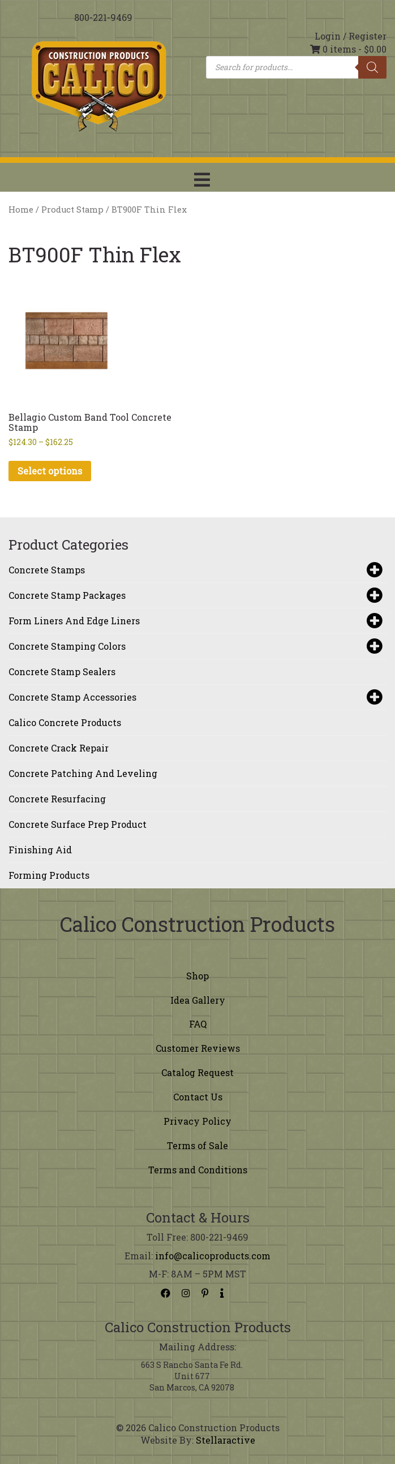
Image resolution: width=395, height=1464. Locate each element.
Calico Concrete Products (64, 722)
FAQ (198, 1024)
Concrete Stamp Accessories (194, 697)
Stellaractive (225, 1440)
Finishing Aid (40, 850)
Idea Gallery (197, 1000)
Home (20, 209)
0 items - (348, 49)
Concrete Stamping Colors (194, 646)
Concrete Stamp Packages (194, 595)
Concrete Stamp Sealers (61, 671)
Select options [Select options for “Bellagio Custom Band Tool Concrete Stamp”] (50, 471)
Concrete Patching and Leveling (82, 773)
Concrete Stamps (194, 570)
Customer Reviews (198, 1048)
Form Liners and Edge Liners (194, 621)
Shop (197, 976)
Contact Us (197, 1097)
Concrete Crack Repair (58, 748)
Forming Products (48, 875)
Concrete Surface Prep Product (77, 824)
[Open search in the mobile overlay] (296, 67)
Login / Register (351, 36)
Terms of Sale (197, 1145)
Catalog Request (197, 1072)
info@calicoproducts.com (213, 1256)
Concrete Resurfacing (57, 799)
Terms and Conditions (197, 1170)
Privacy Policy (197, 1121)
